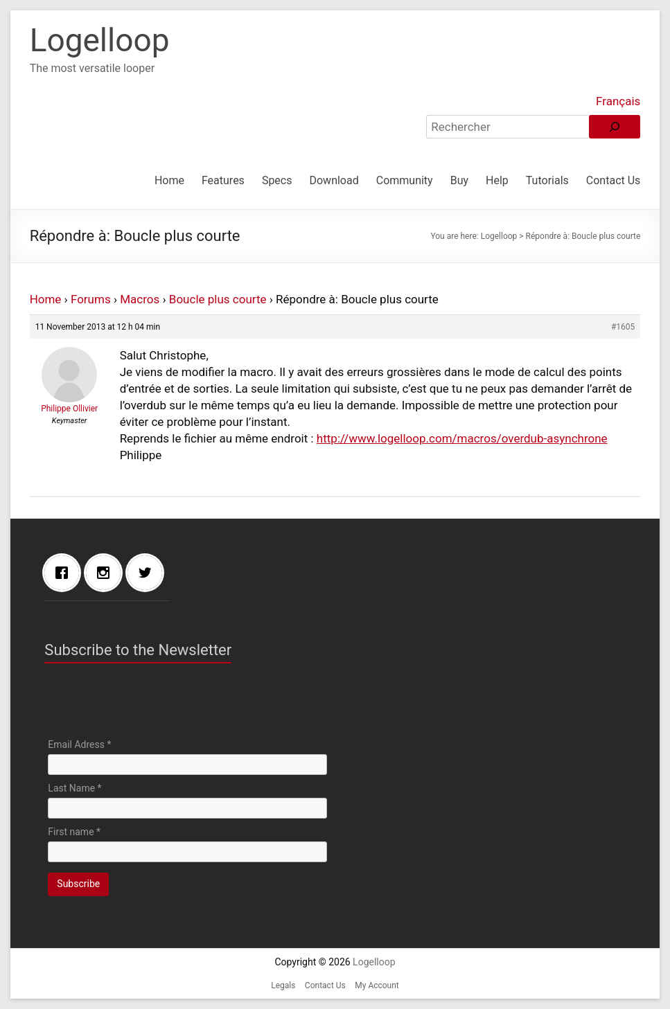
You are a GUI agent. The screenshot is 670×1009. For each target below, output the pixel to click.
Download (333, 180)
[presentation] (153, 704)
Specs (277, 180)
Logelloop (100, 40)
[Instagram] (106, 572)
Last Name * (74, 788)
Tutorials (547, 180)
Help (497, 180)
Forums (91, 299)
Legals (283, 985)
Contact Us (613, 180)
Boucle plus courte (218, 299)
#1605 (623, 327)
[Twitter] (148, 572)
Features (223, 180)
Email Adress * (79, 744)
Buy (459, 180)
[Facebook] (65, 572)
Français (618, 101)
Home (169, 180)
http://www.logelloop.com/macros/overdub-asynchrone (462, 438)
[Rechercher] (614, 127)
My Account (377, 985)
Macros (139, 299)
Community (404, 180)
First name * (74, 831)
